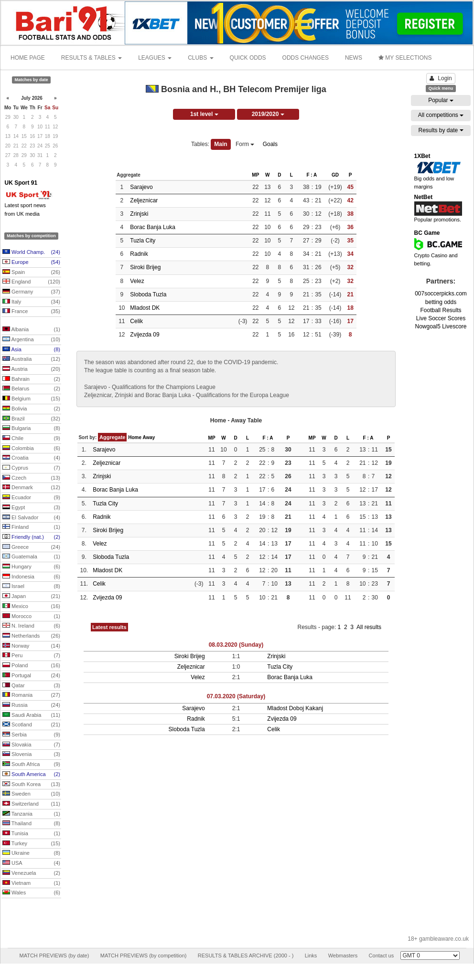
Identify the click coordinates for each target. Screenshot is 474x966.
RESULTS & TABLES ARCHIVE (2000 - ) (246, 955)
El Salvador (31, 518)
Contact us (381, 955)
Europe (31, 262)
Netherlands (31, 636)
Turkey (31, 844)
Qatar (31, 686)
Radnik (139, 254)
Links (311, 955)
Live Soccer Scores (440, 318)
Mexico (31, 606)
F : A (311, 175)
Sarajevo (141, 187)
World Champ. (31, 252)
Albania (31, 330)
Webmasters (343, 955)
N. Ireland (31, 626)
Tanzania (31, 814)
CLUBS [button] (200, 57)
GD (335, 175)
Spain (31, 272)
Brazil (31, 419)
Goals (270, 144)
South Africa (31, 764)
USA (31, 863)
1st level (204, 114)
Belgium (31, 399)
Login (441, 78)
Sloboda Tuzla (148, 294)
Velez (137, 281)
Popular (440, 100)
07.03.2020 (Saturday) (236, 696)
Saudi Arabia (31, 715)
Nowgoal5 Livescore (440, 326)
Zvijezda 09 (144, 334)
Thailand (31, 824)
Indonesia (31, 577)
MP (255, 175)
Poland (31, 666)
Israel (31, 586)
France (31, 311)
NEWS (353, 57)
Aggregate (112, 437)
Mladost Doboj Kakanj (295, 708)
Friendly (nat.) (31, 537)
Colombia (31, 448)
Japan (31, 596)
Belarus (31, 389)
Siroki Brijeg (145, 267)
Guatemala (31, 557)
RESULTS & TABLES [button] (91, 57)
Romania (31, 695)
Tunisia (31, 834)
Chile (31, 438)
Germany (31, 292)
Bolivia (31, 409)
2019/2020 (268, 114)
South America (31, 774)
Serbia (31, 735)
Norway (31, 646)
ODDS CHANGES (305, 57)
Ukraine (31, 853)
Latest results (109, 627)
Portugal (31, 676)
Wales (31, 893)
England (31, 282)
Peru (31, 656)
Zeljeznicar (144, 200)
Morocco (31, 616)
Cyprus (31, 468)
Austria (31, 369)
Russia (31, 705)
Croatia (31, 458)
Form (245, 144)
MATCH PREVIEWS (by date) (54, 955)
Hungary (31, 567)
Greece (31, 547)
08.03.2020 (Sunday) (236, 644)
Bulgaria (31, 428)
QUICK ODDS (248, 57)
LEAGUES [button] (155, 57)
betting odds (440, 302)
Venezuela (31, 873)
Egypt (31, 508)
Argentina (31, 340)
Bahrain (31, 379)
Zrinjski (139, 213)
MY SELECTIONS (404, 57)
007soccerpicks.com (441, 293)
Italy (31, 302)
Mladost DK (145, 307)
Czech (31, 478)
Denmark (31, 488)
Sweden (31, 794)
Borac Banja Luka (152, 227)
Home (134, 437)
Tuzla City (142, 240)
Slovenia (31, 754)
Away (148, 437)
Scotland (31, 725)
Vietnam (31, 883)
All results (368, 627)
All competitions (440, 115)
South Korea (31, 784)
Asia (31, 350)
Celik (136, 321)
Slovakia (31, 745)
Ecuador (31, 498)
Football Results (440, 310)
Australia (31, 359)
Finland (31, 527)
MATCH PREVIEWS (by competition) (143, 955)
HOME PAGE (28, 57)
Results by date (440, 130)
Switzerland (31, 804)
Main (220, 144)
